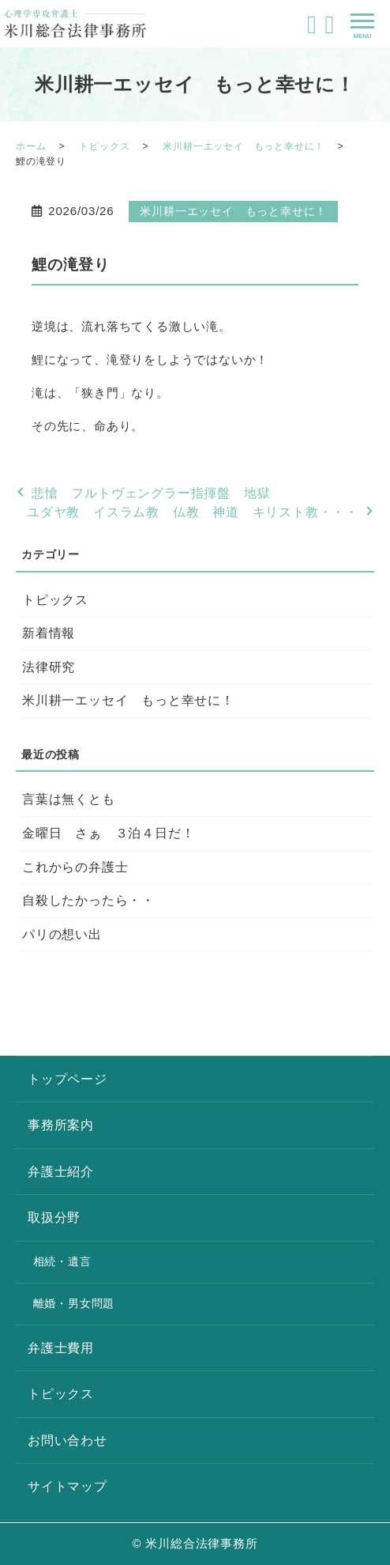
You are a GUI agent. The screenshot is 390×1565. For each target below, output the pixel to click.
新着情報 (48, 633)
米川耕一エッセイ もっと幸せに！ (243, 146)
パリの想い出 (62, 934)
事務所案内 (61, 1125)
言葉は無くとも (68, 799)
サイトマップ (67, 1486)
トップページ (67, 1079)
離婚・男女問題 (74, 1303)
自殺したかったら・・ (88, 900)
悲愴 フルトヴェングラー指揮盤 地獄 (151, 493)
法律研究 (48, 667)
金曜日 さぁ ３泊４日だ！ (108, 833)
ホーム (31, 146)
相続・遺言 (62, 1261)
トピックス (104, 146)
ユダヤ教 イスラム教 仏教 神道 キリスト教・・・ (192, 512)
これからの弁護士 (75, 867)
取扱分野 (54, 1217)
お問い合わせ (67, 1440)
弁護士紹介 (61, 1171)
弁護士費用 (61, 1348)
